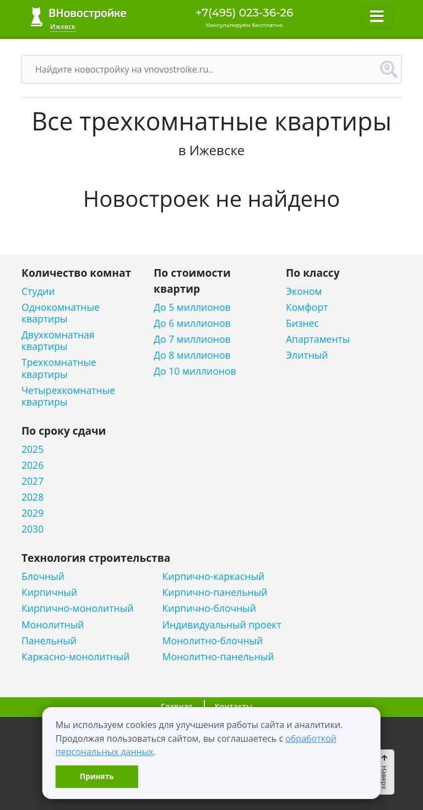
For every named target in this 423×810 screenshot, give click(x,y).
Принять (96, 776)
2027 (32, 481)
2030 (32, 529)
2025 (32, 449)
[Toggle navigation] (377, 17)
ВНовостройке (78, 17)
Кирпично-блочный (209, 608)
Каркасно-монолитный (75, 657)
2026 (32, 465)
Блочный (42, 576)
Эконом (304, 291)
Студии (38, 291)
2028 (32, 497)
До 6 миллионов (192, 323)
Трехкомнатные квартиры (58, 368)
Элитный (307, 355)
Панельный (49, 641)
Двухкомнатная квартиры (58, 340)
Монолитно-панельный (218, 657)
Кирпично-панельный (215, 592)
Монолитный (52, 625)
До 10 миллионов (195, 371)
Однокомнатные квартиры (60, 313)
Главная (177, 706)
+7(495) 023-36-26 (245, 12)
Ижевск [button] (62, 26)
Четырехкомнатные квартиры (68, 396)
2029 (32, 513)
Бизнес (302, 323)
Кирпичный (49, 592)
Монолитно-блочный (212, 641)
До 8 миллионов (192, 355)
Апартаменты (318, 339)
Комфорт (307, 307)
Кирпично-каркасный (213, 576)
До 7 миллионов (192, 339)
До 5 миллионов (192, 307)
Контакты (233, 706)
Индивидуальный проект (221, 625)
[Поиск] (199, 69)
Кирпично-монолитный (77, 608)
